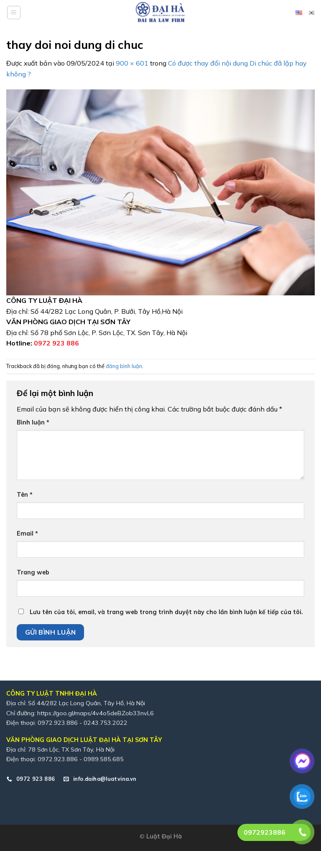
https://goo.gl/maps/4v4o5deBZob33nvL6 (95, 713)
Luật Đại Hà (164, 836)
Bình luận (33, 422)
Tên (25, 494)
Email (27, 533)
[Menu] (13, 12)
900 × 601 (132, 63)
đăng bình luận (124, 366)
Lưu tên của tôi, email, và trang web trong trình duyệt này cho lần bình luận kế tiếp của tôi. (166, 612)
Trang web (33, 572)
